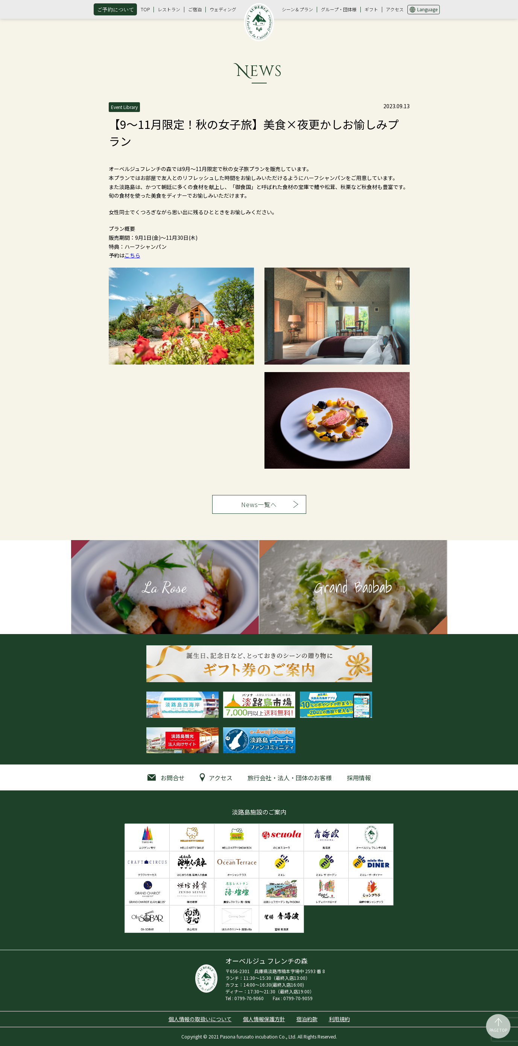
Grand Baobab (353, 587)
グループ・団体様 (339, 9)
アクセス (395, 9)
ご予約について (115, 9)
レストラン (169, 9)
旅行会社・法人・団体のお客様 (290, 777)
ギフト (371, 9)
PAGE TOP (498, 1030)
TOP (145, 9)
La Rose (165, 587)
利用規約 (339, 1019)
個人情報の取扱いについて (200, 1019)
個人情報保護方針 (264, 1019)
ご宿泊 (195, 9)
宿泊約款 (306, 1019)
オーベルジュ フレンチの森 (259, 22)
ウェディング (223, 9)
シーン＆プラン (297, 9)
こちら (132, 255)
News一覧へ (259, 504)
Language (427, 9)
